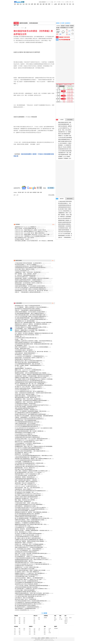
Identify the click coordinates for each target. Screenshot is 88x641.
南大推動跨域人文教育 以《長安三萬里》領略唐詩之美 (27, 571)
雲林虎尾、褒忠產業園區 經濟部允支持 (24, 555)
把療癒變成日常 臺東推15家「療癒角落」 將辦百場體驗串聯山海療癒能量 (31, 512)
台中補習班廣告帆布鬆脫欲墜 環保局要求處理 (25, 403)
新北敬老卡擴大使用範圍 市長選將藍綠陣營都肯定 (26, 406)
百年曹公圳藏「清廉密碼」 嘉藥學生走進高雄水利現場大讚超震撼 (29, 541)
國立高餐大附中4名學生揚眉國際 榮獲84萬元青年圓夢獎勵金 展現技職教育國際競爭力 (34, 415)
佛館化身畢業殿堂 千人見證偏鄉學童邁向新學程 (25, 608)
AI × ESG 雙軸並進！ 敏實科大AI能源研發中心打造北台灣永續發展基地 (31, 307)
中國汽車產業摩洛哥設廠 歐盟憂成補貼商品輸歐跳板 (69, 154)
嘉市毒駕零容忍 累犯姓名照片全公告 (23, 354)
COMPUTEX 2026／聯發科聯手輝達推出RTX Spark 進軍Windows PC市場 (31, 231)
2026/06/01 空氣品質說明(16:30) (22, 610)
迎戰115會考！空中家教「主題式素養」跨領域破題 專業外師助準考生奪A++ (31, 553)
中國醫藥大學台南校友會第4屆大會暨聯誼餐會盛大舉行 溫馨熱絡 (29, 539)
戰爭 (23, 192)
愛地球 (50, 632)
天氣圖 (66, 623)
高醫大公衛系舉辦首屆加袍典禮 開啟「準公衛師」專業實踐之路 (29, 431)
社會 (23, 4)
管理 (44, 632)
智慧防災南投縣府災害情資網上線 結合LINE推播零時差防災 (70, 224)
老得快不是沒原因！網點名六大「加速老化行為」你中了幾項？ (28, 579)
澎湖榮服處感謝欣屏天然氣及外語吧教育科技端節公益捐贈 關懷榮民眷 (72, 207)
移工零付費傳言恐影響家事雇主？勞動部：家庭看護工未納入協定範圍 (30, 570)
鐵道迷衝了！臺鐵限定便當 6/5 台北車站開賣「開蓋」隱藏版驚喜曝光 (30, 330)
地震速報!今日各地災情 (64, 37)
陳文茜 (19, 192)
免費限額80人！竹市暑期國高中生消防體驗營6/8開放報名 (27, 522)
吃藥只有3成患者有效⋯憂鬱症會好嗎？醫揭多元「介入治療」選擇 (71, 126)
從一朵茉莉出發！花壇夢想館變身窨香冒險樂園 (67, 216)
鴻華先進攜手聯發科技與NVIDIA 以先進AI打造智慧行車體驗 (28, 562)
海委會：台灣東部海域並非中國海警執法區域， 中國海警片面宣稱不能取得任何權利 (33, 392)
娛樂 (46, 4)
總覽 (44, 628)
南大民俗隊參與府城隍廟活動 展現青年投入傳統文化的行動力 (28, 603)
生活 (52, 4)
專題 (18, 4)
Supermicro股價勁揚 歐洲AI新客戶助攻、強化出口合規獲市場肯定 (29, 391)
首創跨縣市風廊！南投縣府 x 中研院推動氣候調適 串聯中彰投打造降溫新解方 (32, 278)
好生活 (50, 628)
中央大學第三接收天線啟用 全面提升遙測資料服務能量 (27, 521)
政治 (21, 4)
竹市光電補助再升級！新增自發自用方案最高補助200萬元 (27, 602)
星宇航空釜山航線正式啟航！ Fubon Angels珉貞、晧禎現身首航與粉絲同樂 (31, 438)
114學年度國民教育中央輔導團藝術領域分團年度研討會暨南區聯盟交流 (30, 594)
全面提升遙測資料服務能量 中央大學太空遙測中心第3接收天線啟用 (72, 229)
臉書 (38, 192)
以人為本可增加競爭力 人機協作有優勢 (66, 143)
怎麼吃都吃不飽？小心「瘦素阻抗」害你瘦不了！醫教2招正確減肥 (71, 131)
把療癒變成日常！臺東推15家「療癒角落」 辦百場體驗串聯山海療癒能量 (31, 324)
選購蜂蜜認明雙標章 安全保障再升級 (23, 368)
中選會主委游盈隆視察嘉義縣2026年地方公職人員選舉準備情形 (29, 504)
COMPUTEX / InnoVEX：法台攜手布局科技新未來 (26, 486)
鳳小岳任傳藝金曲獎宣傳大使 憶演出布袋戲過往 (25, 605)
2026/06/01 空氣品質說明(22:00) (65, 210)
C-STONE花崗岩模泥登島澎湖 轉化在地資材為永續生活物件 (28, 460)
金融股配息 (67, 23)
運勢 (38, 4)
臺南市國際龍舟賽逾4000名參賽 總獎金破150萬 (25, 397)
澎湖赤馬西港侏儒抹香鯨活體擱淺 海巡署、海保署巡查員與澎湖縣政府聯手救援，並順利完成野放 (36, 343)
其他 (24, 629)
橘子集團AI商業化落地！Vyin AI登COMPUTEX (25, 464)
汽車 (67, 4)
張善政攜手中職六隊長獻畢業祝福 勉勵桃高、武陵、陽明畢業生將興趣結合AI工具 (33, 458)
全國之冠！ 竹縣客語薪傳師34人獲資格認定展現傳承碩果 (70, 237)
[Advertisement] (35, 206)
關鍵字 (55, 626)
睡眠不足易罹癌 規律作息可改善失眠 (65, 141)
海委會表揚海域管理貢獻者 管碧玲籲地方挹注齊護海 (26, 587)
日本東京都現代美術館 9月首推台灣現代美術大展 (25, 337)
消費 (59, 4)
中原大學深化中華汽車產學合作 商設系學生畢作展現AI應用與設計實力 (30, 287)
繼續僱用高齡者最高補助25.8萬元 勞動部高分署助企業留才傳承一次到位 (30, 524)
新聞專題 (46, 615)
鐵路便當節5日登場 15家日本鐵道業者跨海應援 (25, 420)
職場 (35, 4)
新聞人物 (35, 615)
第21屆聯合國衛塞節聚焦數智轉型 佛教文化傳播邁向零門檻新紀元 (29, 313)
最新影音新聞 (69, 198)
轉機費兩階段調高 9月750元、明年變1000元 (25, 467)
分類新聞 (16, 615)
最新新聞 (59, 198)
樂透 (60, 617)
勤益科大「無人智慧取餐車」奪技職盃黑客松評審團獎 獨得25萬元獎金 (30, 411)
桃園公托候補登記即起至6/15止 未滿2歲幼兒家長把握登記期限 (29, 547)
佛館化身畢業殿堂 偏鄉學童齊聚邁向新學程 (24, 408)
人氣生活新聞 (69, 119)
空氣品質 (62, 25)
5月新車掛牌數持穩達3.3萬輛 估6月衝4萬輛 (25, 576)
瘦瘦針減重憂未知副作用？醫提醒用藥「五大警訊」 (68, 122)
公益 (49, 631)
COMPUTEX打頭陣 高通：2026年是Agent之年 (25, 484)
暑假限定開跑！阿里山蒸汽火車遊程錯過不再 (24, 483)
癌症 (31, 192)
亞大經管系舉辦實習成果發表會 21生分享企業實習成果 (27, 536)
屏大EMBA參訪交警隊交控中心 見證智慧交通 (67, 218)
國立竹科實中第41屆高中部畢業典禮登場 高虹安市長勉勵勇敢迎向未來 (30, 490)
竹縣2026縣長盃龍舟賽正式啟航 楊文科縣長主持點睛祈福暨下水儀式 (30, 314)
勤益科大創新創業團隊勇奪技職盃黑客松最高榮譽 (25, 515)
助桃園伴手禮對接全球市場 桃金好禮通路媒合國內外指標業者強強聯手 (30, 414)
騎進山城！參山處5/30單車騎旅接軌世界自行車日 (68, 147)
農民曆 (58, 23)
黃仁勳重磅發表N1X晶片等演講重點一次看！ (24, 492)
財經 (26, 4)
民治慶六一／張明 (19, 339)
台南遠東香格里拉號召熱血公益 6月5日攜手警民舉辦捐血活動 (71, 205)
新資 (28, 192)
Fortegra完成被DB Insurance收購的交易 (23, 434)
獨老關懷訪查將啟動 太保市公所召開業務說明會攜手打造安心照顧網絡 (30, 373)
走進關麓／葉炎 (18, 336)
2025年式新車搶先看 (64, 39)
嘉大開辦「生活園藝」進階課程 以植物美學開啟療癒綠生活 (28, 365)
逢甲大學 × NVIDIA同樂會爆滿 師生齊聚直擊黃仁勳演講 (27, 449)
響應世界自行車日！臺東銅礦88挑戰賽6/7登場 (25, 441)
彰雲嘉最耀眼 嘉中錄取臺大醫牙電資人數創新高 (25, 591)
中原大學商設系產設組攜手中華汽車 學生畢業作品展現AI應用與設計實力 (31, 600)
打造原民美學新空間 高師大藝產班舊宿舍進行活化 (26, 478)
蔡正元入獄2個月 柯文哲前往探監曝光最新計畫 (25, 228)
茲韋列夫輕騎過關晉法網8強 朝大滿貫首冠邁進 (68, 139)
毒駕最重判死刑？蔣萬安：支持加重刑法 (24, 542)
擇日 (55, 620)
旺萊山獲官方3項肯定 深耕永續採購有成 (23, 469)
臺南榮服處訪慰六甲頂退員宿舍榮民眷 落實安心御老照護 (27, 308)
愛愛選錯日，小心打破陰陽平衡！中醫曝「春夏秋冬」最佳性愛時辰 (72, 145)
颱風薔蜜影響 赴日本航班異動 (22, 454)
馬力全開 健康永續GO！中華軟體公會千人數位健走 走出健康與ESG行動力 (31, 588)
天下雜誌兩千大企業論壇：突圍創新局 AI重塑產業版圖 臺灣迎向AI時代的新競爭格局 (33, 374)
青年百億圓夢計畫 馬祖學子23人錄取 (23, 452)
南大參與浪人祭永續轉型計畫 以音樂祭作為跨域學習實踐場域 (28, 533)
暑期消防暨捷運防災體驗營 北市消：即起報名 (25, 331)
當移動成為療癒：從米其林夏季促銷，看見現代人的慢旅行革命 (71, 226)
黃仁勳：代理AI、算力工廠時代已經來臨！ (67, 129)
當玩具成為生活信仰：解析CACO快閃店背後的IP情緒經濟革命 (28, 360)
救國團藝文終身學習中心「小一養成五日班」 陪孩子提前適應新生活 (29, 573)
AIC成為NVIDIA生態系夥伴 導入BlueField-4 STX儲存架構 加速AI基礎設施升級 (32, 564)
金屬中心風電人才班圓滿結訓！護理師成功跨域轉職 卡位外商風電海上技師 (31, 470)
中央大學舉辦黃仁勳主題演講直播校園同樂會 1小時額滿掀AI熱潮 (29, 463)
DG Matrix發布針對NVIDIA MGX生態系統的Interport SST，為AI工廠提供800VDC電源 (33, 428)
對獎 (60, 615)
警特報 (70, 617)
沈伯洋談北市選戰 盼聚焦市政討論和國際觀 (24, 590)
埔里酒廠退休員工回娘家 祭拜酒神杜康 (24, 444)
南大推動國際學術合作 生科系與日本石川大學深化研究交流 (28, 493)
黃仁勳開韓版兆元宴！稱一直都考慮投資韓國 (24, 321)
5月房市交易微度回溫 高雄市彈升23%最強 (29, 23)
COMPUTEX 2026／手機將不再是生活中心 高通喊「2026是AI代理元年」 (31, 230)
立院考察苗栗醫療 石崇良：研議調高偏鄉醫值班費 (26, 328)
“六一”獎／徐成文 (18, 366)
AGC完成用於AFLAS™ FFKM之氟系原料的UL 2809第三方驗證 (28, 440)
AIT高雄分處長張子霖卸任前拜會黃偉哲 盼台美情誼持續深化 (70, 201)
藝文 (49, 629)
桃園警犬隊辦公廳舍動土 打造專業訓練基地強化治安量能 (27, 395)
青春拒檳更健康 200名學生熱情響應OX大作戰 (25, 432)
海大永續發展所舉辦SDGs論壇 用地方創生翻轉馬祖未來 (27, 412)
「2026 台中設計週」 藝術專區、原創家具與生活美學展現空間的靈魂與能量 (31, 585)
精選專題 (45, 617)
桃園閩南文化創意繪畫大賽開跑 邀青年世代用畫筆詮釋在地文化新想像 (30, 377)
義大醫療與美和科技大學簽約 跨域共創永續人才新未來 (27, 334)
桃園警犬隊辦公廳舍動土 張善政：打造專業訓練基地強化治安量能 (29, 519)
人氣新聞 (59, 119)
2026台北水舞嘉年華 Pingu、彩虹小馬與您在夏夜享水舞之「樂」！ (72, 128)
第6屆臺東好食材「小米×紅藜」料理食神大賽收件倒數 (26, 567)
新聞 (14, 25)
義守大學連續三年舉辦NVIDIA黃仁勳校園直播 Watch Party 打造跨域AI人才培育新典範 (33, 379)
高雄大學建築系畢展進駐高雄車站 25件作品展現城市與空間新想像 (29, 509)
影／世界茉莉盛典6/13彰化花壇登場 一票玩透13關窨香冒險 (28, 548)
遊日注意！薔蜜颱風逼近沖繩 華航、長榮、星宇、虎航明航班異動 (29, 383)
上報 (25, 27)
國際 (32, 4)
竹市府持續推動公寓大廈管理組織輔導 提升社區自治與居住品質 (29, 582)
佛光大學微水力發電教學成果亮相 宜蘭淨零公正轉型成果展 (28, 495)
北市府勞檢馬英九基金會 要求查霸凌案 (66, 227)
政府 (70, 4)
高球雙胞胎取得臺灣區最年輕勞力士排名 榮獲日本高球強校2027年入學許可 (31, 559)
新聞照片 (31, 626)
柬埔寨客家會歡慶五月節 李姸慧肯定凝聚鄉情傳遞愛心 (27, 574)
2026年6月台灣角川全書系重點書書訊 (66, 137)
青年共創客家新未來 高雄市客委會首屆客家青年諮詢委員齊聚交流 (29, 418)
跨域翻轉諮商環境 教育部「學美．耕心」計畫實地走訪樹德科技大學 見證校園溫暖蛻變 (34, 446)
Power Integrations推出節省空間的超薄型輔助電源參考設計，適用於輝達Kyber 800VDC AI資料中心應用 (37, 455)
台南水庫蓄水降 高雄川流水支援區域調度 (24, 597)
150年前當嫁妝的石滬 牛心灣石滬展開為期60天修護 (26, 527)
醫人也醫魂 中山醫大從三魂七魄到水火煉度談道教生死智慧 (28, 538)
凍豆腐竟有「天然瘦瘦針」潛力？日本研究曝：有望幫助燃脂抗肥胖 (72, 158)
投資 (44, 631)
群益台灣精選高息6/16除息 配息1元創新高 (24, 237)
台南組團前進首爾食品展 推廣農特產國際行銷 (25, 429)
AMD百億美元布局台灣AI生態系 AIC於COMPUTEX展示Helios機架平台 (30, 507)
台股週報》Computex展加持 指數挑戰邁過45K (68, 156)
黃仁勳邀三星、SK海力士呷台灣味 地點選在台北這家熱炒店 (28, 386)
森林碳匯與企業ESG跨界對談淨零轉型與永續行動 (26, 551)
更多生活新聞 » (51, 195)
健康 (43, 4)
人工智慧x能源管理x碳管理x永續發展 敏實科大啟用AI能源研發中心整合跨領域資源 (33, 385)
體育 (49, 4)
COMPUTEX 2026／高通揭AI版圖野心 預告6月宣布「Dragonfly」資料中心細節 (32, 234)
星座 (41, 4)
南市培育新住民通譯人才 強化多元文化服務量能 (68, 203)
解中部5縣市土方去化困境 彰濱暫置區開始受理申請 (26, 581)
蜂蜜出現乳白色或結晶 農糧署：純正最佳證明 (25, 510)
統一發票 (60, 619)
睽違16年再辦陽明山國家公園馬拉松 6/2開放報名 (26, 480)
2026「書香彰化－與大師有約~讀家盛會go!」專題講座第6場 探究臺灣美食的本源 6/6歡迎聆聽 (35, 333)
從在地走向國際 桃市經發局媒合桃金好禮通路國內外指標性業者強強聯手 (31, 400)
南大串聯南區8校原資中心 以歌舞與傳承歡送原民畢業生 (27, 607)
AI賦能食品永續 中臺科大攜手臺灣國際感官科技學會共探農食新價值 (29, 466)
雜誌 (64, 4)
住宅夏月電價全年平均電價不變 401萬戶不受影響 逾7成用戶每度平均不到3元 (31, 405)
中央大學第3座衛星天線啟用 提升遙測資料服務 (25, 475)
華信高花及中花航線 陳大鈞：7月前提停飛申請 (25, 599)
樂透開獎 (72, 25)
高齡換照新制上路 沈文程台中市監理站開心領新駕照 (26, 584)
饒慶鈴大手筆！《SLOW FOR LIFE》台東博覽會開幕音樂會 (28, 369)
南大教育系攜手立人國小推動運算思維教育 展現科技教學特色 (28, 545)
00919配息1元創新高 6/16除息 (22, 239)
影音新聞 (16, 626)
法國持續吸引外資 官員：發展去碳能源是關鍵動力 (68, 152)
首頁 (15, 4)
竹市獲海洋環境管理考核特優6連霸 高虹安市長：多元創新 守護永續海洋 (30, 558)
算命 (55, 617)
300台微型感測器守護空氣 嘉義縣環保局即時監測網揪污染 (27, 425)
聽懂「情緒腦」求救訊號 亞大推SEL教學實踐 (25, 499)
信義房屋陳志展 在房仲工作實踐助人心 (24, 489)
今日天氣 (58, 25)
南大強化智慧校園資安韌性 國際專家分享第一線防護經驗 (27, 513)
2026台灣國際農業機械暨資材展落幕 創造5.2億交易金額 (27, 363)
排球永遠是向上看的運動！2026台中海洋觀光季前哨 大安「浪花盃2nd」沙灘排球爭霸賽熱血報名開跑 (37, 240)
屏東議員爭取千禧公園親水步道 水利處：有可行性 (26, 498)
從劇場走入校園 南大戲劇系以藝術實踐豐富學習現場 (26, 496)
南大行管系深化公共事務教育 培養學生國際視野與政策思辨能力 (29, 447)
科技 (29, 4)
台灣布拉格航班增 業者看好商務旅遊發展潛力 (25, 353)
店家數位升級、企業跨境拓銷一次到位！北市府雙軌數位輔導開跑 (29, 544)
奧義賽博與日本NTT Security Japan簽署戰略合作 (25, 227)
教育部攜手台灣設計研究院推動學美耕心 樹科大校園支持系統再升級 (30, 451)
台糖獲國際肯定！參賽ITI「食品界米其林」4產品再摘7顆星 (70, 212)
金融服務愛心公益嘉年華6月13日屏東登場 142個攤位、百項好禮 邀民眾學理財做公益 (33, 340)
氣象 (65, 615)
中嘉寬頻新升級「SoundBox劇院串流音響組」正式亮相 (27, 535)
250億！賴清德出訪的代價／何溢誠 (22, 525)
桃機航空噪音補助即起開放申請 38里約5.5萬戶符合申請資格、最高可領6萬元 (32, 593)
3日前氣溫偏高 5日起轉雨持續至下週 (23, 461)
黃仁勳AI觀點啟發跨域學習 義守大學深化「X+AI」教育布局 (28, 472)
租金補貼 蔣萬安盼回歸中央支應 (22, 348)
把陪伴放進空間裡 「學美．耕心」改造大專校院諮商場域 (27, 487)
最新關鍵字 (56, 628)
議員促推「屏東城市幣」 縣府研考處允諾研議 (25, 529)
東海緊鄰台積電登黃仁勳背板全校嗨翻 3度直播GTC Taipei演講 (28, 516)
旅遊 (62, 4)
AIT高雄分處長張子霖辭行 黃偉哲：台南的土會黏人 (26, 503)
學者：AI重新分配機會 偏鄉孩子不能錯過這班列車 (26, 481)
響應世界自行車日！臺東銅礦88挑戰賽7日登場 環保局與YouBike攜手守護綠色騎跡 (33, 322)
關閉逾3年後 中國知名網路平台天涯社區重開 (24, 568)
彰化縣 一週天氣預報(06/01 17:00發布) (23, 532)
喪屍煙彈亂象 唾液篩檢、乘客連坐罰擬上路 (24, 477)
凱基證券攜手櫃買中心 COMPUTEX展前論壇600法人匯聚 (27, 473)
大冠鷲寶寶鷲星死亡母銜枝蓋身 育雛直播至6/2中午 (26, 409)
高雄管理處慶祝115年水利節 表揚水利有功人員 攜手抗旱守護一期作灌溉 (31, 290)
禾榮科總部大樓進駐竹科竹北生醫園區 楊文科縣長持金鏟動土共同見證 (30, 327)
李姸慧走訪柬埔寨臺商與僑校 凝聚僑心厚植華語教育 (26, 435)
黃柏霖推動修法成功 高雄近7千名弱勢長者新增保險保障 (27, 305)
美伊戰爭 (34, 192)
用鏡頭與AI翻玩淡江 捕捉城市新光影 (23, 359)
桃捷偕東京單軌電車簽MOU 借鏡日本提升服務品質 (26, 325)
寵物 (24, 617)
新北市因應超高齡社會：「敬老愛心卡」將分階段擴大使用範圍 (28, 556)
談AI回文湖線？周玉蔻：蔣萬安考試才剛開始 (67, 209)
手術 (25, 192)
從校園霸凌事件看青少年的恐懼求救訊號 (24, 565)
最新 (15, 617)
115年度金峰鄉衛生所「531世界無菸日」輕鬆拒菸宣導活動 (28, 443)
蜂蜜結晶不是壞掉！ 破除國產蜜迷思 (23, 501)
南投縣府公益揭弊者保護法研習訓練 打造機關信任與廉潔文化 (71, 222)
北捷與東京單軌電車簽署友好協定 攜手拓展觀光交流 (26, 457)
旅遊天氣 (66, 620)
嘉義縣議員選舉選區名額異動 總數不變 (24, 561)
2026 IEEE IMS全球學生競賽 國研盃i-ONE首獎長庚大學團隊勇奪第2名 (30, 289)
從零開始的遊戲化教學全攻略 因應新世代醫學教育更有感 (27, 437)
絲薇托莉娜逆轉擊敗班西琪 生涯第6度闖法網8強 (68, 124)
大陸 (73, 4)
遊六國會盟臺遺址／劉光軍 (21, 345)
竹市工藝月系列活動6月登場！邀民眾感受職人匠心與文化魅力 (28, 596)
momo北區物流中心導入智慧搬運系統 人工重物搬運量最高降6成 (29, 356)
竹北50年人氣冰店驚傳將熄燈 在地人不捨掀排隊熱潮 (26, 550)
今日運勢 (62, 23)
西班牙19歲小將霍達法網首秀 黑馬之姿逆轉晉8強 (68, 133)
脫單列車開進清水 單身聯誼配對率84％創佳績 (25, 506)
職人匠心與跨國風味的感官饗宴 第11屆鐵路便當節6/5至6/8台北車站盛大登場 (32, 518)
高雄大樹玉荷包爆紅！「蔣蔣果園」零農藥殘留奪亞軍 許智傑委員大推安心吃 (32, 530)
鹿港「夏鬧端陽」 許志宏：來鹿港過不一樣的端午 (68, 214)
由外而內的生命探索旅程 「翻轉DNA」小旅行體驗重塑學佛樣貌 (29, 577)
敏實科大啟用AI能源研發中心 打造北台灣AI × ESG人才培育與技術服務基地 (31, 347)
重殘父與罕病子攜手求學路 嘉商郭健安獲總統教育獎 (26, 362)
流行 (24, 623)
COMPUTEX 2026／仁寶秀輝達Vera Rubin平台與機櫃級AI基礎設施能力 (30, 236)
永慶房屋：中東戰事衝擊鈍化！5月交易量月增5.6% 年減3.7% (28, 417)
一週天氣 (66, 619)
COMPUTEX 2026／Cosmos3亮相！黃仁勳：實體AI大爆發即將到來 (30, 233)
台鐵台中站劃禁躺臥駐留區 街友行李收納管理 (25, 423)
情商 (24, 619)
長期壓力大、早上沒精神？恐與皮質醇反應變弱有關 (68, 135)
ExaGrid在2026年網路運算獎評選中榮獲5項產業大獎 (26, 426)
